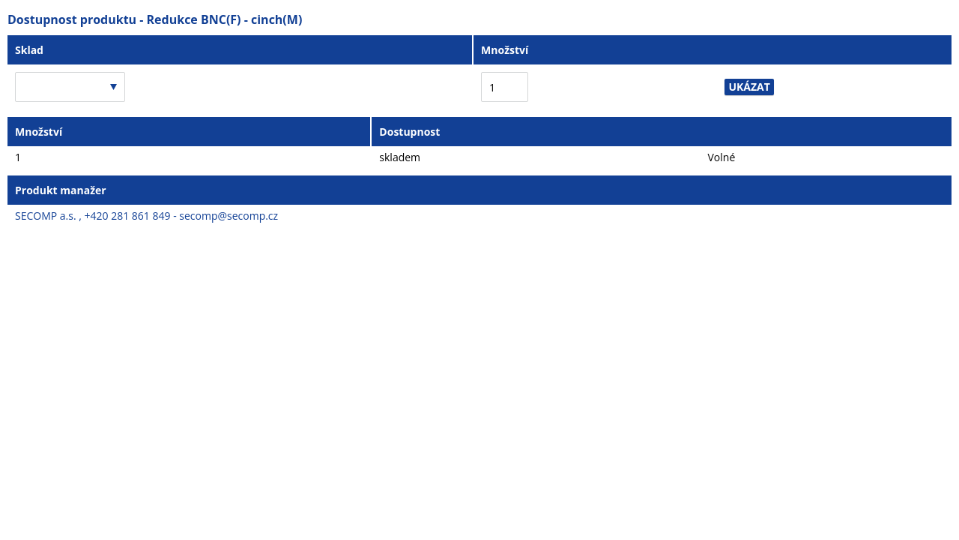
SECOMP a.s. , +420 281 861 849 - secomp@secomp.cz (146, 215)
